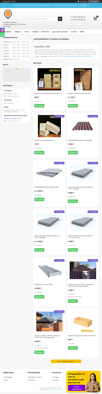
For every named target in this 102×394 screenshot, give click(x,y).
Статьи (74, 32)
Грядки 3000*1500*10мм (43, 284)
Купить (40, 106)
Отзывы (55, 377)
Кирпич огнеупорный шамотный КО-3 (48, 93)
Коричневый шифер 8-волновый (80, 140)
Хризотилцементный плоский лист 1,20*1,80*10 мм (80, 236)
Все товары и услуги (65, 361)
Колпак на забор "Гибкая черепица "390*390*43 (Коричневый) (80, 285)
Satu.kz (60, 388)
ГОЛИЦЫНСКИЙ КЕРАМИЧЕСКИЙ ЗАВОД (75, 56)
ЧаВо (82, 32)
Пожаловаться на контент (55, 390)
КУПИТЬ (83, 5)
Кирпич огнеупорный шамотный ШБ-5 (82, 335)
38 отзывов (83, 1)
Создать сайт (6, 1)
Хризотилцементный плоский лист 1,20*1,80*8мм (47, 236)
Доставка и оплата (60, 32)
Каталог (56, 380)
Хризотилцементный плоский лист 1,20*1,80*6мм (80, 188)
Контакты (45, 32)
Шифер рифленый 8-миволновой (46, 187)
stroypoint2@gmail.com (14, 118)
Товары (17, 32)
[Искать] (60, 19)
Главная (8, 32)
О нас (27, 32)
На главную (8, 377)
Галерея (35, 32)
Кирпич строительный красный (79, 93)
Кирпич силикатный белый (44, 140)
